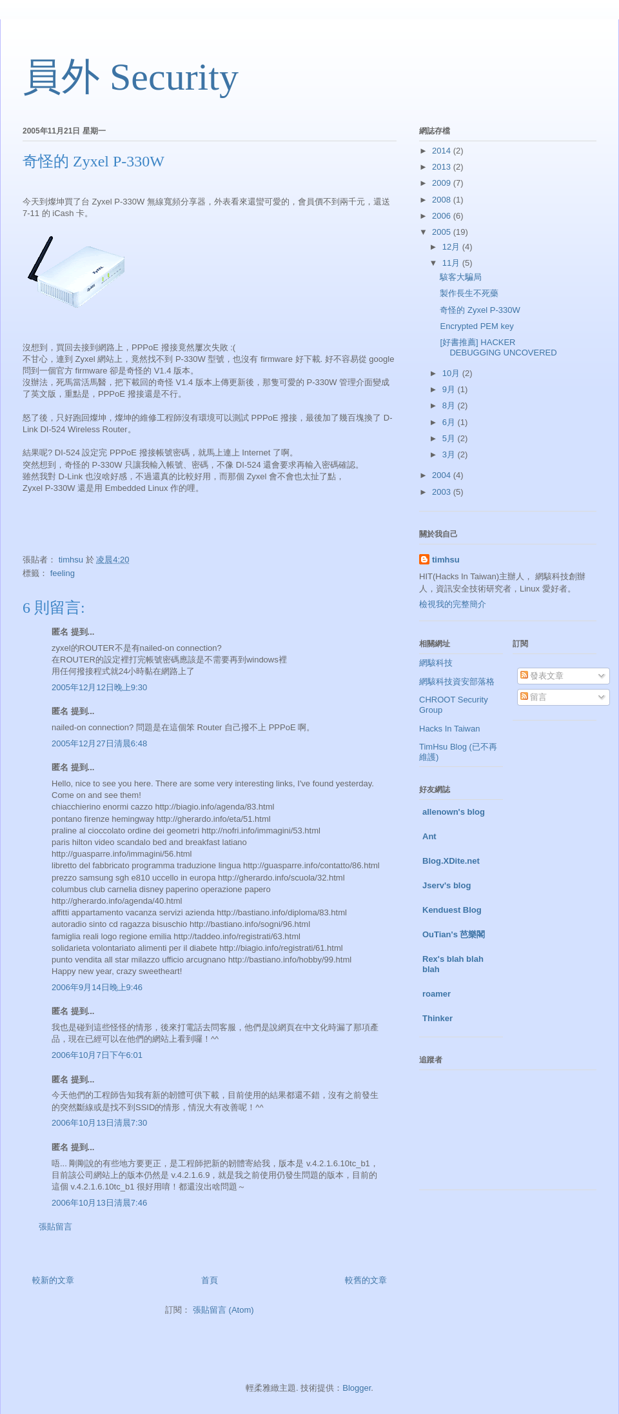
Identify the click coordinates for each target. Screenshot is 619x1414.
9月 (450, 389)
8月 (450, 405)
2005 (442, 232)
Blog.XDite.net (451, 861)
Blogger (356, 1388)
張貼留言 (55, 1226)
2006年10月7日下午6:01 (97, 1055)
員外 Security (131, 76)
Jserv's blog (446, 885)
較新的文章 (53, 1280)
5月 (450, 438)
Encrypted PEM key (476, 326)
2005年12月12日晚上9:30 (99, 687)
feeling (62, 573)
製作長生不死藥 (469, 293)
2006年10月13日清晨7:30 (99, 1123)
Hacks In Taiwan (449, 728)
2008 (442, 199)
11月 (452, 263)
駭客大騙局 (461, 277)
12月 (452, 247)
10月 (452, 373)
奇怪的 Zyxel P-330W (480, 310)
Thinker (437, 1018)
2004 (442, 475)
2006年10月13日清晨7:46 (99, 1203)
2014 (442, 150)
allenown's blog (453, 812)
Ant (429, 836)
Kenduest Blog (452, 910)
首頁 (209, 1280)
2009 (442, 183)
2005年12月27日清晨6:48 (99, 743)
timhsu (446, 559)
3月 (450, 454)
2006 (442, 216)
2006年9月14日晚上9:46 (97, 987)
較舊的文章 (366, 1280)
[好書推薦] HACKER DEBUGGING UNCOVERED (498, 347)
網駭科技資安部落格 (457, 681)
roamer (436, 994)
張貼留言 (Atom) (223, 1310)
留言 (533, 697)
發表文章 (542, 676)
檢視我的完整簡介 (452, 604)
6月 (450, 422)
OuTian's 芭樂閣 (453, 934)
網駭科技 (436, 663)
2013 (442, 167)
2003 (442, 492)
